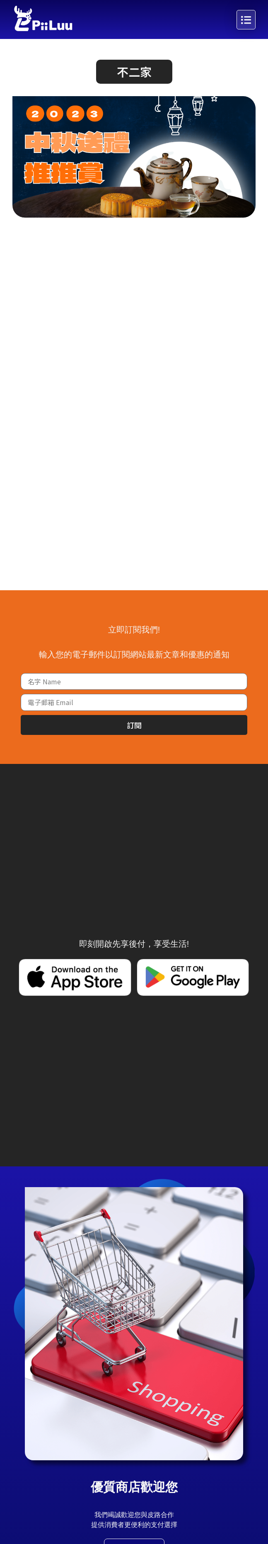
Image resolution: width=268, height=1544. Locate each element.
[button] (134, 72)
